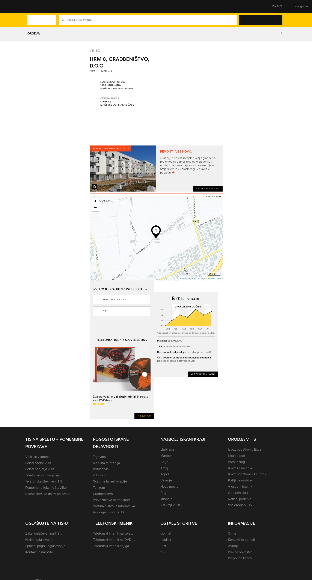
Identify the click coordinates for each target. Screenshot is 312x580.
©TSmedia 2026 (213, 278)
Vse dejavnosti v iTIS (108, 512)
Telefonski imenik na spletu (113, 533)
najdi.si (165, 539)
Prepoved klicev (240, 558)
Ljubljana (167, 449)
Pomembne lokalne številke (46, 487)
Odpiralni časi (238, 492)
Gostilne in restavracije (110, 481)
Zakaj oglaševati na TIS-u (43, 533)
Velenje (166, 480)
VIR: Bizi (95, 50)
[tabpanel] (156, 168)
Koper (164, 474)
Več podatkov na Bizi (203, 374)
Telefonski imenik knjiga (111, 545)
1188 (163, 552)
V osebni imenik (240, 486)
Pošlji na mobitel (240, 480)
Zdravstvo (100, 475)
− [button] (95, 208)
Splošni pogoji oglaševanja (45, 545)
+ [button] (95, 201)
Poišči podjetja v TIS (40, 468)
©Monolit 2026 (195, 278)
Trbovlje (166, 498)
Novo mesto (169, 486)
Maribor (166, 455)
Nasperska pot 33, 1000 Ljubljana (112, 83)
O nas (232, 533)
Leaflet (182, 278)
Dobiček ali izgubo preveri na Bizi (176, 361)
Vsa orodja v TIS (240, 504)
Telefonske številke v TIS (43, 481)
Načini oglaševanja (39, 539)
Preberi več (144, 415)
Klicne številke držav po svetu (47, 493)
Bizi (105, 311)
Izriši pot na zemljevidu (116, 88)
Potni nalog (236, 461)
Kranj (164, 468)
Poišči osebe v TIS (38, 462)
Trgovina (99, 456)
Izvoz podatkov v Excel (245, 449)
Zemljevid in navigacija (42, 475)
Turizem (99, 487)
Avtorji (233, 545)
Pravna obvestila (240, 552)
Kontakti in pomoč (241, 539)
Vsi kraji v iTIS (170, 504)
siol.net (165, 533)
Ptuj (163, 492)
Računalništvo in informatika (114, 506)
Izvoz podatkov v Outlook (247, 474)
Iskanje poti (236, 455)
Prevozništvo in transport (111, 499)
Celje (164, 461)
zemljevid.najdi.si (115, 299)
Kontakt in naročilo (39, 552)
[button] (32, 6)
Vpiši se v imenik (37, 456)
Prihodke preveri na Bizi (200, 352)
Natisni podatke (239, 498)
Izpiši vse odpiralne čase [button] (117, 105)
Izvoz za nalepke (240, 468)
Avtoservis (101, 468)
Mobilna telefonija (106, 462)
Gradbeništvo (103, 493)
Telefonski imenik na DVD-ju (114, 539)
